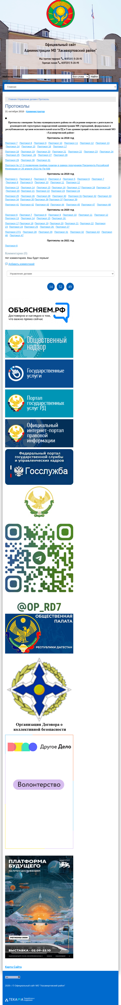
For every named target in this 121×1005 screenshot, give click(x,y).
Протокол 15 (28, 146)
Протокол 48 (104, 204)
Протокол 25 (13, 155)
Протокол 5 (69, 179)
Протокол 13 (102, 143)
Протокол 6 (83, 179)
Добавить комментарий (21, 264)
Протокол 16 (44, 146)
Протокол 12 (87, 143)
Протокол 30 (28, 160)
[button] (6, 118)
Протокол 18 (12, 151)
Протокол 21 (59, 151)
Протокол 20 (43, 151)
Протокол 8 (26, 143)
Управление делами (27, 99)
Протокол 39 (70, 199)
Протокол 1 (11, 179)
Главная (12, 99)
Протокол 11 (71, 143)
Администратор (35, 111)
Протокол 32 (89, 196)
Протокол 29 (12, 160)
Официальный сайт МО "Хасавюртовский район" (40, 985)
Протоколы (44, 99)
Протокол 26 (28, 155)
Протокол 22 (75, 151)
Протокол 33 (104, 196)
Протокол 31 (43, 160)
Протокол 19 (28, 151)
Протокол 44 (57, 204)
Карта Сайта (13, 967)
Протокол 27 (45, 155)
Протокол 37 (56, 199)
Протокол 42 (27, 204)
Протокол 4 (54, 179)
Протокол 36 (41, 199)
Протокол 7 (11, 143)
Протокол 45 (73, 204)
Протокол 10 (55, 143)
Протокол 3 (40, 179)
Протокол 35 (27, 199)
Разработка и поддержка (29, 999)
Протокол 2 (26, 179)
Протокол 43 (42, 204)
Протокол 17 (60, 146)
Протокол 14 (13, 146)
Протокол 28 (60, 155)
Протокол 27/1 (13, 232)
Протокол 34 (12, 199)
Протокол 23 (91, 151)
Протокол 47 (88, 204)
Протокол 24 (107, 151)
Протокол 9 (40, 143)
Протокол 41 (12, 204)
